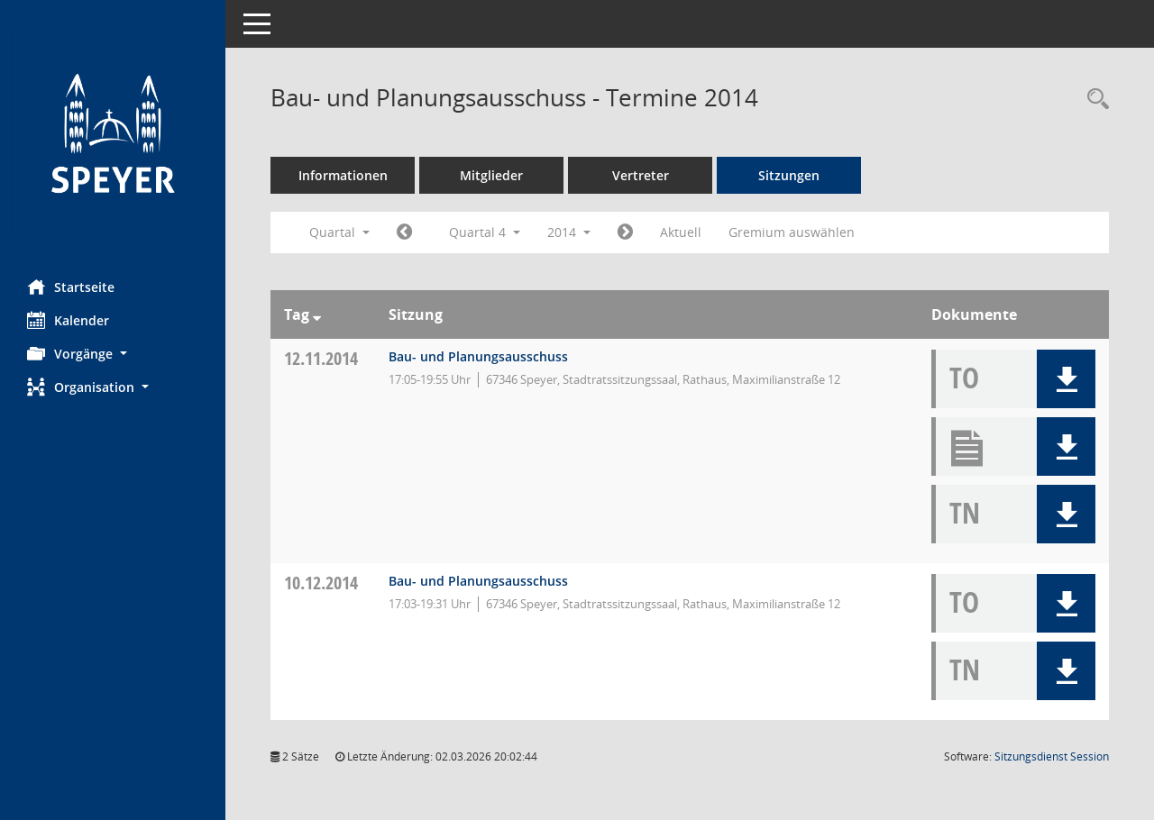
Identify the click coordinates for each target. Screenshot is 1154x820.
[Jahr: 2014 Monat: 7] (404, 232)
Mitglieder (491, 175)
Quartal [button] (339, 232)
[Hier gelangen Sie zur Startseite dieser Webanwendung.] (112, 133)
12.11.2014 (321, 358)
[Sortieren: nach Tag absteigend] (317, 314)
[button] (112, 353)
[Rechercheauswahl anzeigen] (1093, 99)
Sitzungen (789, 175)
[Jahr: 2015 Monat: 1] (625, 232)
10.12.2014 (321, 582)
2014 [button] (569, 232)
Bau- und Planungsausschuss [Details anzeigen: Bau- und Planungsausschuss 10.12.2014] (478, 580)
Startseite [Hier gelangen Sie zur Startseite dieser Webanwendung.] (70, 287)
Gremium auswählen (791, 232)
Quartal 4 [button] (484, 232)
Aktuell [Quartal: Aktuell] (680, 232)
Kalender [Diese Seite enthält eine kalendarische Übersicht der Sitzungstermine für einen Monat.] (68, 320)
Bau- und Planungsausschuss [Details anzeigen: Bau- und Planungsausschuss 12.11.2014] (478, 356)
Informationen (343, 175)
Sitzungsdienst (1051, 756)
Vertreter (640, 175)
